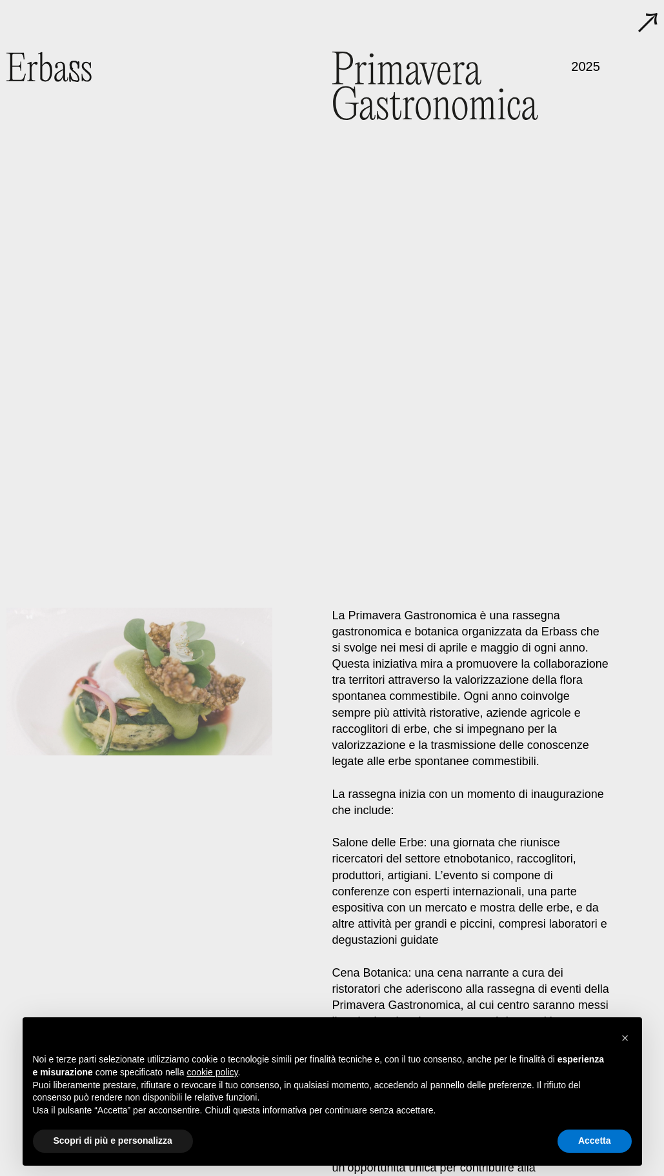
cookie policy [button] (211, 1072)
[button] (625, 1038)
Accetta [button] (594, 1140)
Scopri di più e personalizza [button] (113, 1140)
